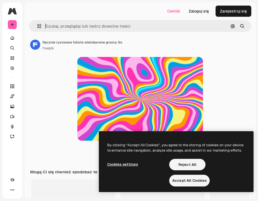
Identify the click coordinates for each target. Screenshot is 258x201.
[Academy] (12, 179)
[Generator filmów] (12, 116)
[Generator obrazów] (12, 106)
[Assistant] (12, 136)
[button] (37, 26)
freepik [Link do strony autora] (48, 48)
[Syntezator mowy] (12, 126)
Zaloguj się (199, 11)
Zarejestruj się (233, 11)
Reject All (187, 164)
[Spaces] (12, 96)
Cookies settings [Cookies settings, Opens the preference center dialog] (122, 164)
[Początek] (12, 38)
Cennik (173, 11)
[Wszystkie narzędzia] (12, 86)
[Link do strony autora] (35, 45)
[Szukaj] (12, 48)
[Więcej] (12, 189)
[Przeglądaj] (12, 68)
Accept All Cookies (189, 180)
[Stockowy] (12, 58)
